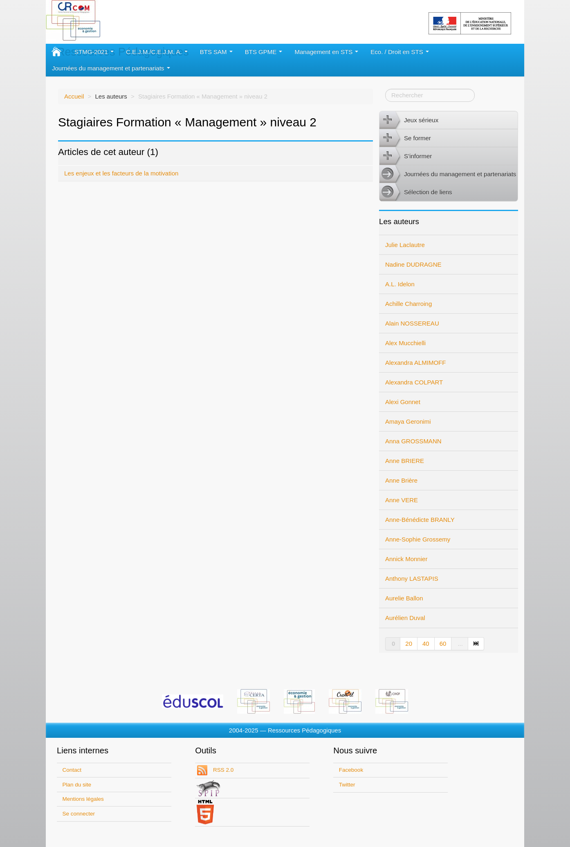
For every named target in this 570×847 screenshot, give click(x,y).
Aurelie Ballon (404, 598)
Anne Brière (401, 480)
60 (443, 643)
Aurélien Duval (405, 617)
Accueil (74, 96)
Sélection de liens (415, 192)
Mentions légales (83, 799)
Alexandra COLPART (414, 382)
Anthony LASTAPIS (411, 578)
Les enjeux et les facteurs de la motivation (121, 173)
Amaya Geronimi (408, 421)
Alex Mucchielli (405, 342)
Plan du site (77, 785)
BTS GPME (264, 51)
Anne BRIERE (404, 460)
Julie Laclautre (405, 244)
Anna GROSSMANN (413, 441)
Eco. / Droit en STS (399, 51)
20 (408, 643)
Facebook (351, 770)
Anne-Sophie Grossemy (417, 539)
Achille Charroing (408, 303)
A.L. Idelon (400, 284)
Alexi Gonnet (402, 401)
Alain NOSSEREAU (412, 323)
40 (425, 643)
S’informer (405, 156)
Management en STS (326, 51)
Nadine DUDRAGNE (413, 264)
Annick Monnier (406, 558)
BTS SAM (216, 51)
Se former (405, 138)
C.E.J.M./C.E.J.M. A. (157, 51)
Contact (72, 770)
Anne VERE (401, 500)
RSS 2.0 (222, 770)
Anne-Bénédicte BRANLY (420, 519)
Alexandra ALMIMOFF (415, 362)
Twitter (347, 785)
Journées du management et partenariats (111, 68)
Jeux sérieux (408, 120)
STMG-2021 (94, 51)
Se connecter (79, 814)
